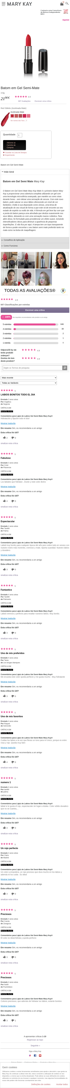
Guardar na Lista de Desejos (16, 153)
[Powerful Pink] (24, 116)
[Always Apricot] (16, 116)
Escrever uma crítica (43, 101)
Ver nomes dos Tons (17, 120)
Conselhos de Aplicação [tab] (14, 240)
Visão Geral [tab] (9, 172)
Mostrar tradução (8, 423)
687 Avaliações (24, 101)
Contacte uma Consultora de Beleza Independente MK (51, 12)
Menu (3, 3)
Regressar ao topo (35, 1040)
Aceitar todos (62, 1084)
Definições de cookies (40, 1084)
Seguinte (35, 1045)
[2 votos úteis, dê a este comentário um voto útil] (5, 438)
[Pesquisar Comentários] (64, 367)
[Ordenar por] (29, 378)
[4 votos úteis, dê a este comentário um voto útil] (5, 501)
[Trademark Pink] (28, 116)
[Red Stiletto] (35, 51)
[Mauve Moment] (20, 116)
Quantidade (9, 134)
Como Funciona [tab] (11, 246)
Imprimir (66, 20)
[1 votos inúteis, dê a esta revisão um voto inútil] (13, 1020)
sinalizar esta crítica (9, 443)
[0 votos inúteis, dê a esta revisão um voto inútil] (13, 438)
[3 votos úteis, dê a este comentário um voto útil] (5, 569)
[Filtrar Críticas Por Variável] (29, 383)
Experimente (10, 155)
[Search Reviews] (35, 367)
